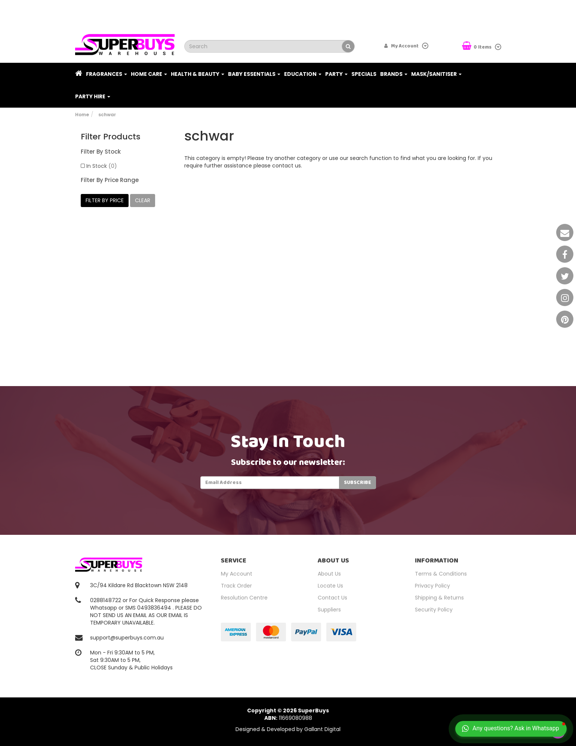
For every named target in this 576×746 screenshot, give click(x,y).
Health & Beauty (197, 74)
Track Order (236, 585)
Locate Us (330, 585)
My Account (236, 573)
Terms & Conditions (441, 573)
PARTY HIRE (92, 96)
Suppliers (329, 609)
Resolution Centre (244, 597)
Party (336, 74)
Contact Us (332, 597)
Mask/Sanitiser (436, 74)
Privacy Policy (432, 585)
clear (142, 200)
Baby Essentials (254, 74)
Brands (393, 74)
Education (302, 74)
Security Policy (434, 609)
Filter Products (111, 136)
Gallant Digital (322, 729)
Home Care (149, 74)
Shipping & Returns (439, 597)
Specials (363, 74)
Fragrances (106, 74)
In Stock (101, 166)
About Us (329, 573)
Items (477, 46)
